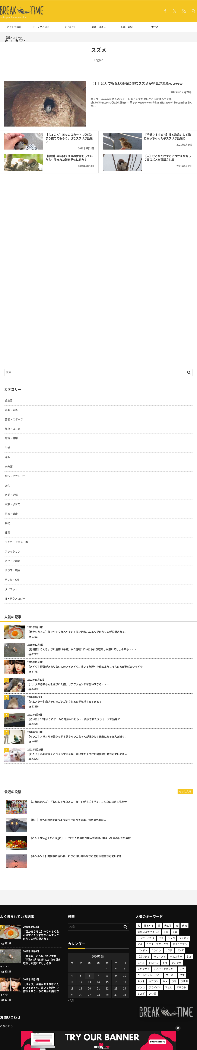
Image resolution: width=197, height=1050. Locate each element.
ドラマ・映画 (12, 570)
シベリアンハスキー (165, 969)
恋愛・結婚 (11, 495)
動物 (7, 523)
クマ (182, 975)
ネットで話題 (14, 27)
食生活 (154, 27)
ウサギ (184, 981)
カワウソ (154, 981)
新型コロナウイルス (148, 932)
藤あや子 (149, 926)
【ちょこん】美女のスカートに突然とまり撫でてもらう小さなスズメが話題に (69, 138)
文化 (7, 485)
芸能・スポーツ (14, 37)
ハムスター (176, 956)
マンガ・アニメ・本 (16, 542)
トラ (165, 963)
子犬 (174, 932)
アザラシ (181, 987)
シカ (182, 969)
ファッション (12, 551)
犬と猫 (168, 926)
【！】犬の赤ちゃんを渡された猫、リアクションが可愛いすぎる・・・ (68, 684)
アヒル (168, 987)
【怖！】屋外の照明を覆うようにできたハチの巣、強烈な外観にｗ (67, 820)
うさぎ (141, 993)
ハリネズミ (160, 956)
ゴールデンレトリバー (149, 975)
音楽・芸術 (11, 410)
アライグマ (155, 987)
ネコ (188, 956)
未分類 (9, 466)
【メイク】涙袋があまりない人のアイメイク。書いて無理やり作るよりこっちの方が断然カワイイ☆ (85, 667)
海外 (7, 457)
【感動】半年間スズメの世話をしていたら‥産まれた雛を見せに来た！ (69, 157)
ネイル (141, 963)
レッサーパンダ (146, 938)
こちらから (6, 1026)
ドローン (154, 963)
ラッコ (171, 938)
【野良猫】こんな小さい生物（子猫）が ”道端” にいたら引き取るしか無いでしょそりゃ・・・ (82, 649)
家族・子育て (12, 504)
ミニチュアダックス (157, 944)
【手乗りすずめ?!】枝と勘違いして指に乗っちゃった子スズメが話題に (167, 136)
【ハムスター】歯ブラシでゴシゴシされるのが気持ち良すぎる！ (64, 702)
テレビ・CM (12, 580)
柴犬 (184, 926)
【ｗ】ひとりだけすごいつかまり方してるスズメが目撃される (167, 157)
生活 (7, 448)
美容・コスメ (99, 27)
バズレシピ (143, 956)
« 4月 (71, 1000)
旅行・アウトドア (15, 476)
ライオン (184, 938)
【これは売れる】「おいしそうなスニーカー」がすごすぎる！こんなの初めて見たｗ (78, 802)
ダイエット (70, 27)
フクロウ (156, 950)
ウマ (174, 981)
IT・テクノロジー (42, 27)
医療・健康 (11, 514)
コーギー (171, 975)
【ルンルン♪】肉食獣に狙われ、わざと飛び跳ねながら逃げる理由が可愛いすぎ (75, 856)
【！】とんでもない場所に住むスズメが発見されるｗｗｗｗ (136, 83)
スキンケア (143, 969)
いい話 (152, 993)
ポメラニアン (179, 944)
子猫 (165, 932)
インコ (141, 987)
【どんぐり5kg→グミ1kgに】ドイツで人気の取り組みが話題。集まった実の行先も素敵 (80, 838)
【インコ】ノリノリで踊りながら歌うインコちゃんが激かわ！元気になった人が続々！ (77, 737)
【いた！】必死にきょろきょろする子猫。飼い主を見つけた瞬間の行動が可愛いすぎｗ (77, 754)
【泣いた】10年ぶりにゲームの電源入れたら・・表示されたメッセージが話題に (73, 719)
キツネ (141, 981)
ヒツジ (168, 950)
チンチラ (176, 963)
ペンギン (142, 950)
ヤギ (139, 944)
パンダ (180, 950)
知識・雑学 (127, 27)
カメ (165, 981)
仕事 (7, 532)
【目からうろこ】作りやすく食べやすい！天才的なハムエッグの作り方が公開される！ (77, 632)
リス (161, 938)
